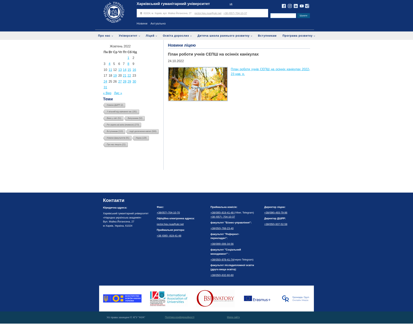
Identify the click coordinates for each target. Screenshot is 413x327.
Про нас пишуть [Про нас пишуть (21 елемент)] (116, 144)
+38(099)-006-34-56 (222, 243)
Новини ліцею (182, 45)
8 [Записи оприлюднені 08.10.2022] (128, 64)
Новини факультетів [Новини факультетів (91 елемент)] (118, 138)
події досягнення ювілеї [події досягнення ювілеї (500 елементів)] (143, 131)
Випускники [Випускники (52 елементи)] (135, 118)
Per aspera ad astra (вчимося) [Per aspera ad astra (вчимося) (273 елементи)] (123, 125)
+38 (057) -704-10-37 (223, 216)
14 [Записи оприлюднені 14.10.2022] (124, 69)
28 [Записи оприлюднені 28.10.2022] (124, 81)
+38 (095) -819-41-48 (169, 235)
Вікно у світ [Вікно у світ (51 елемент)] (114, 118)
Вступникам (267, 35)
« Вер (107, 93)
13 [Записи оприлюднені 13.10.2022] (120, 69)
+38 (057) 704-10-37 (235, 13)
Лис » (118, 93)
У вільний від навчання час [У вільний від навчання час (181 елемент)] (122, 112)
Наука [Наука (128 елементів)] (141, 138)
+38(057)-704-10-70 (168, 212)
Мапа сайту (233, 317)
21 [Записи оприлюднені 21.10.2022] (124, 75)
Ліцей (150, 35)
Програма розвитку (298, 35)
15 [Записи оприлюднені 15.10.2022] (129, 69)
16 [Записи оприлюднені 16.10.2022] (134, 69)
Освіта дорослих (176, 35)
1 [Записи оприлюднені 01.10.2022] (128, 58)
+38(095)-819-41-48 (222, 212)
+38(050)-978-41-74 (222, 259)
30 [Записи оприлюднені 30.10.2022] (134, 81)
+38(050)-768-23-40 (222, 228)
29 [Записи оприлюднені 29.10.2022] (129, 81)
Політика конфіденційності (179, 317)
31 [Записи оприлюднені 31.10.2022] (105, 87)
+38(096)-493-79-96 (275, 212)
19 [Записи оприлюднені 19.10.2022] (115, 75)
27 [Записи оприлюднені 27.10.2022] (120, 81)
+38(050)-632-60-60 (222, 275)
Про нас (104, 35)
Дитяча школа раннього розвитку (223, 35)
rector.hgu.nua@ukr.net (207, 13)
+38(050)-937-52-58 (275, 224)
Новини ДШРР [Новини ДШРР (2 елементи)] (115, 105)
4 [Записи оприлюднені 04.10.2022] (109, 64)
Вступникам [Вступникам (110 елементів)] (115, 131)
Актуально (158, 23)
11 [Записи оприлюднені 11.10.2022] (110, 69)
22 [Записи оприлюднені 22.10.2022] (129, 75)
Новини (142, 23)
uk (230, 3)
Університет (128, 35)
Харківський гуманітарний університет (173, 4)
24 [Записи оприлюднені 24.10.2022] (105, 81)
